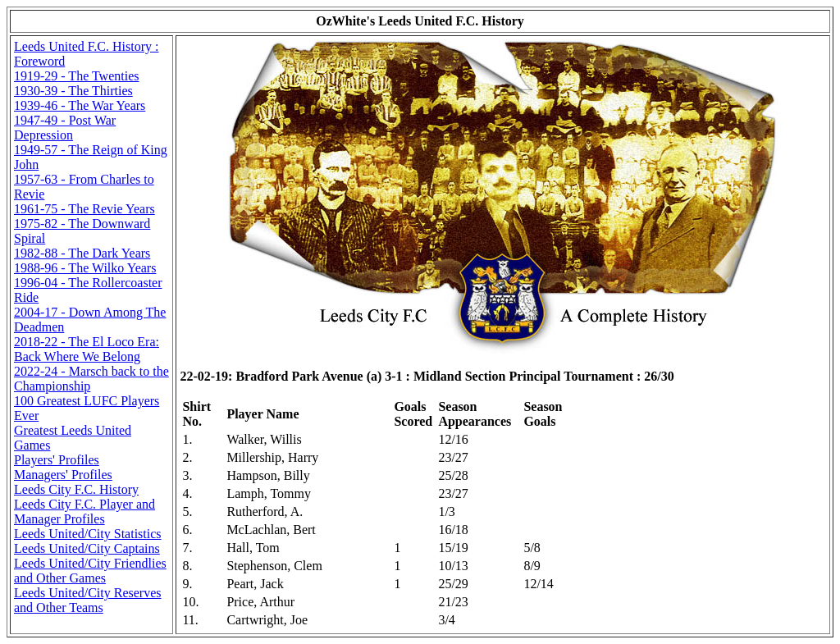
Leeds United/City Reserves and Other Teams (88, 600)
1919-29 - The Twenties (76, 76)
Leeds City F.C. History (76, 489)
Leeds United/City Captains (87, 548)
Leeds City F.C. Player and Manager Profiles (84, 511)
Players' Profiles (56, 460)
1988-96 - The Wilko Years (85, 268)
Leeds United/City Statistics (88, 534)
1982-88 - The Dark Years (82, 253)
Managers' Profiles (63, 475)
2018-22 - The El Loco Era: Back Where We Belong (86, 349)
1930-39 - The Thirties (73, 91)
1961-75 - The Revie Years (84, 209)
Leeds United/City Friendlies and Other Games (90, 570)
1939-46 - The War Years (79, 105)
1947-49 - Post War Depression (65, 127)
